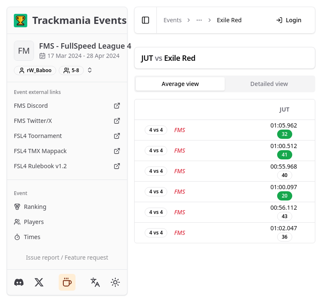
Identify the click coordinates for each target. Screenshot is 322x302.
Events (173, 20)
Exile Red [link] (229, 20)
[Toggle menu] (199, 20)
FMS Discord (67, 105)
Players (29, 222)
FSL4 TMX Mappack (67, 151)
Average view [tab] (180, 84)
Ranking (30, 207)
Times (27, 237)
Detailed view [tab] (269, 84)
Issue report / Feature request (67, 257)
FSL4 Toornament (67, 136)
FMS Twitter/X (67, 121)
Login (288, 20)
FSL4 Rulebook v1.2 (67, 166)
